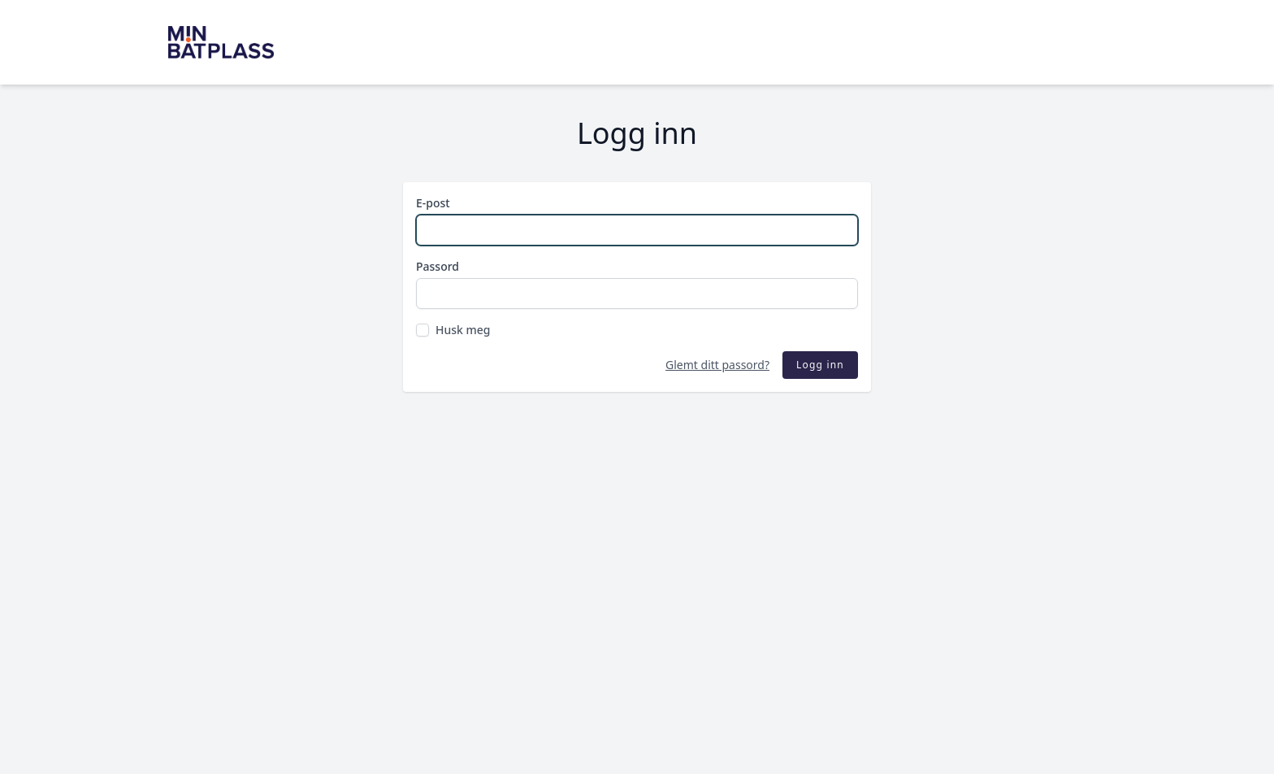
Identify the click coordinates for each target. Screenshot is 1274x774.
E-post (433, 203)
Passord (437, 266)
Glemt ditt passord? (717, 364)
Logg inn (820, 365)
